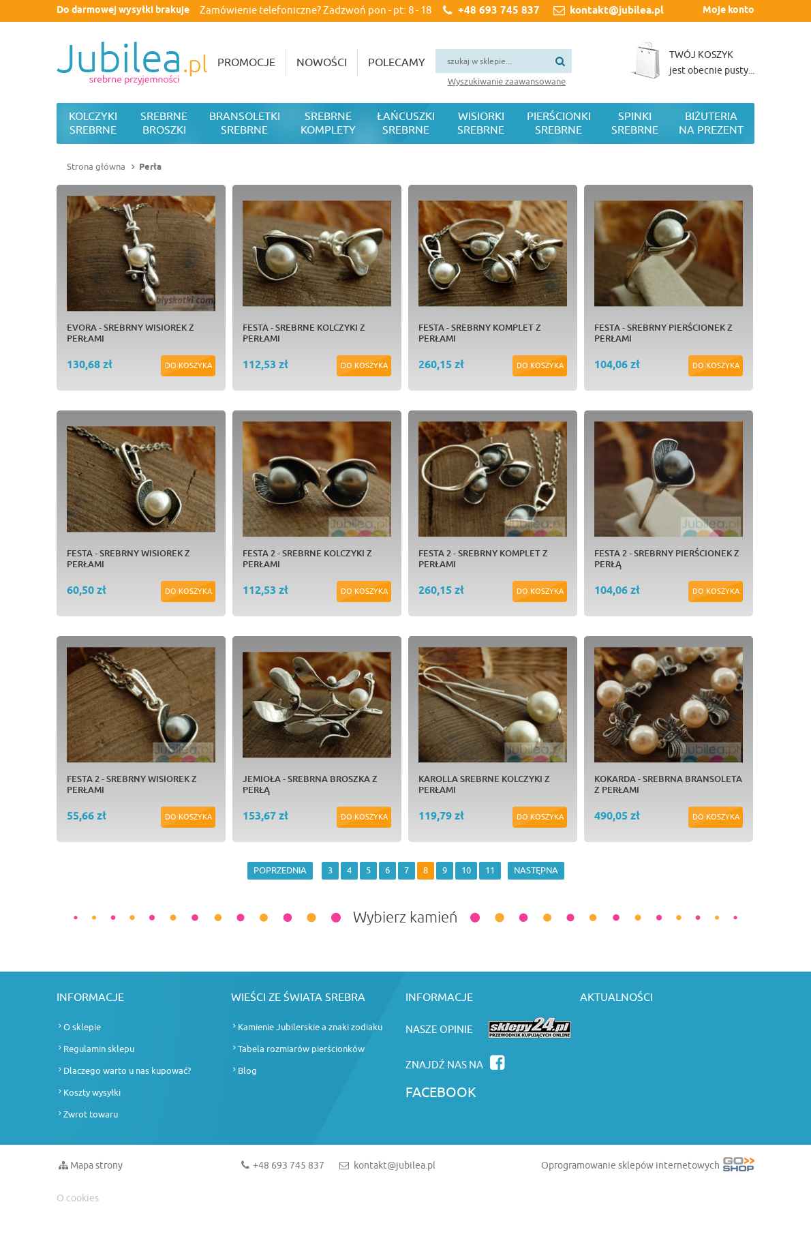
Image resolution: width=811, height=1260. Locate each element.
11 (490, 870)
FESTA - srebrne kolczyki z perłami (304, 333)
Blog (247, 1071)
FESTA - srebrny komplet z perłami (479, 333)
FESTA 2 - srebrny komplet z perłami (483, 558)
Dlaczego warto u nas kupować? (127, 1071)
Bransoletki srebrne (244, 123)
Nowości (321, 63)
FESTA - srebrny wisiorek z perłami (128, 558)
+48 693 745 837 (499, 11)
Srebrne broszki (163, 123)
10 (466, 870)
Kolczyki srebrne (93, 123)
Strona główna (96, 166)
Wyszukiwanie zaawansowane (507, 81)
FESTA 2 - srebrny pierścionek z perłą (666, 558)
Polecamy (396, 63)
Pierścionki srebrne (559, 123)
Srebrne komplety (328, 123)
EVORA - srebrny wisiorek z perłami (130, 333)
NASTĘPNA (536, 870)
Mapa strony (96, 1165)
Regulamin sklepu (98, 1049)
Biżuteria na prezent (711, 123)
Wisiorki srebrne (480, 123)
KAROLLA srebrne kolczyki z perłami (484, 784)
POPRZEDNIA (280, 870)
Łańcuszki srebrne (406, 123)
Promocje (246, 63)
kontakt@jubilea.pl (617, 11)
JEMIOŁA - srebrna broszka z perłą (310, 784)
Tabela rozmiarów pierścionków (301, 1049)
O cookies (78, 1198)
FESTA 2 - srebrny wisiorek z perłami (132, 784)
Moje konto (728, 10)
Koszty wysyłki (92, 1092)
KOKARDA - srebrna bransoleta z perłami (668, 784)
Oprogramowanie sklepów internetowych (647, 1168)
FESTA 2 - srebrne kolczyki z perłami (307, 558)
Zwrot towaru (90, 1114)
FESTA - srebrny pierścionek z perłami (663, 333)
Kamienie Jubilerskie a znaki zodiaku (310, 1027)
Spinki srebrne (634, 123)
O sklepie (82, 1027)
